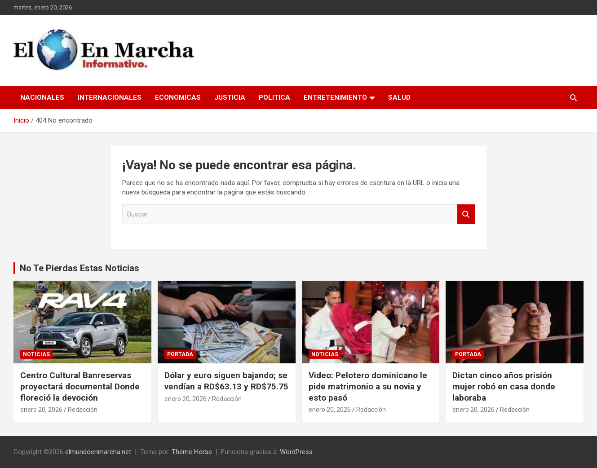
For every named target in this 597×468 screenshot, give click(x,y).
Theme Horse (192, 452)
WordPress (296, 452)
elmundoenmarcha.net (98, 452)
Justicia (229, 97)
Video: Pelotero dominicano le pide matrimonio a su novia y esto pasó (368, 386)
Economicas (178, 97)
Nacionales (42, 97)
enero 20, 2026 (41, 409)
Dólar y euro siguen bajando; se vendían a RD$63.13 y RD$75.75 (226, 381)
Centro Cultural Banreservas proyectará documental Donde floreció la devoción (80, 386)
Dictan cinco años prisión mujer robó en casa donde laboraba (503, 386)
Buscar (466, 214)
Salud (399, 97)
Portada (180, 354)
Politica (274, 97)
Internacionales (110, 97)
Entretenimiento (335, 97)
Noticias (36, 354)
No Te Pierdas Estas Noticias (79, 268)
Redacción (82, 409)
